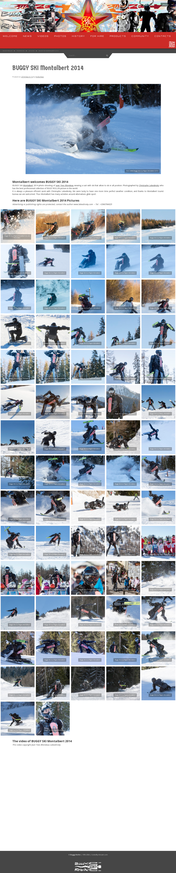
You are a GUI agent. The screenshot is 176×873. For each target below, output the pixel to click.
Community (140, 36)
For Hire (97, 36)
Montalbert (28, 185)
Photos (60, 36)
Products (118, 36)
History (78, 36)
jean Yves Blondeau (65, 185)
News (27, 36)
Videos (43, 36)
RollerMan (40, 77)
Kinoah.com (103, 855)
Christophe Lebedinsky (149, 185)
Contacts (163, 36)
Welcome (10, 36)
